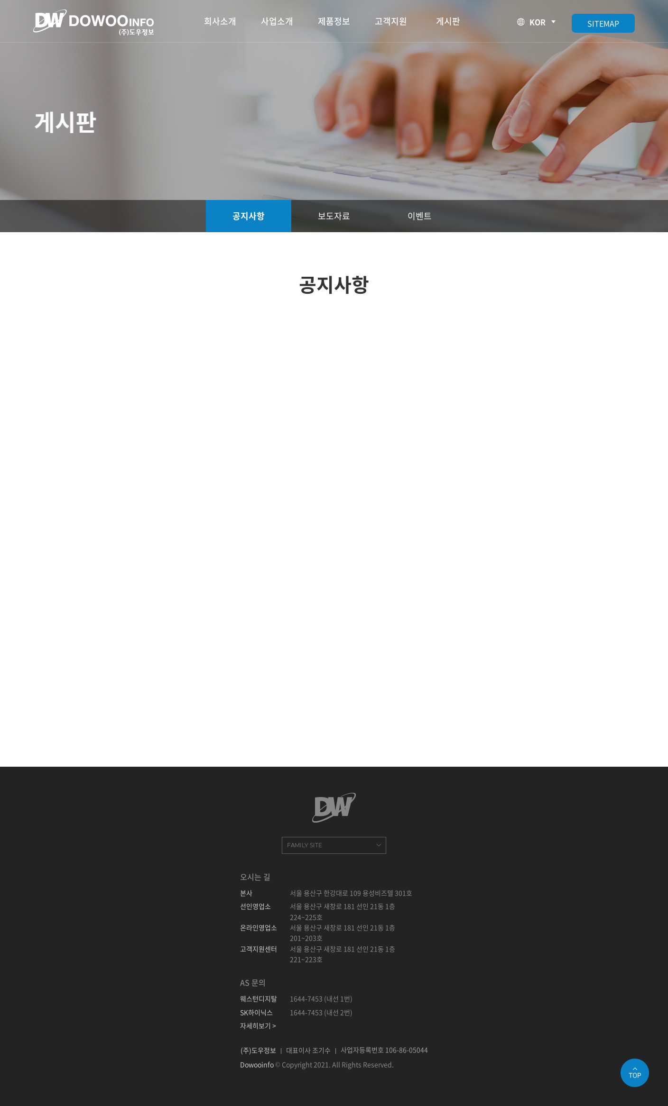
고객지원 (391, 21)
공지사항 (248, 215)
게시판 (448, 21)
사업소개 (277, 21)
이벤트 (420, 215)
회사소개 (220, 21)
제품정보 (334, 21)
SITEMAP (603, 23)
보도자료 (334, 215)
